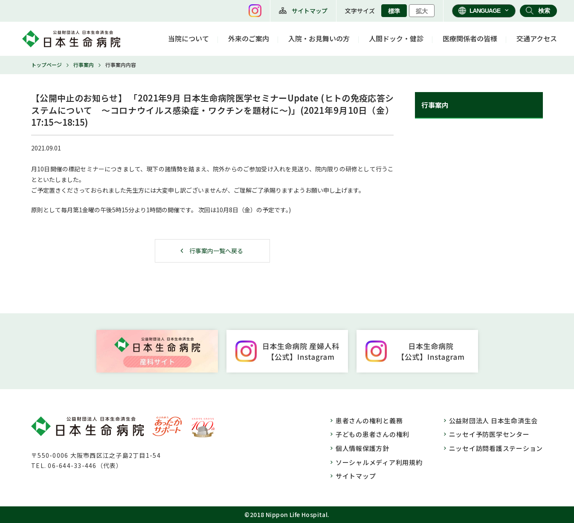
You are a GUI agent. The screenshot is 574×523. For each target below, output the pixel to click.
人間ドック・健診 (396, 38)
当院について (188, 38)
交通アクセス (536, 38)
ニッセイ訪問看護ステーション (496, 448)
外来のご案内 (248, 38)
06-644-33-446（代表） (85, 465)
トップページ (46, 64)
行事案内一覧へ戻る (216, 250)
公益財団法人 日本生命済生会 (493, 420)
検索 (544, 10)
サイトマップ (310, 10)
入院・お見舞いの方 (319, 38)
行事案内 (83, 64)
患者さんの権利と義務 (369, 420)
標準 (394, 11)
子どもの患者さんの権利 (372, 434)
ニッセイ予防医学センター (489, 434)
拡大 (422, 11)
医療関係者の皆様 (470, 38)
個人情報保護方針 (362, 448)
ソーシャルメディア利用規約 (379, 462)
